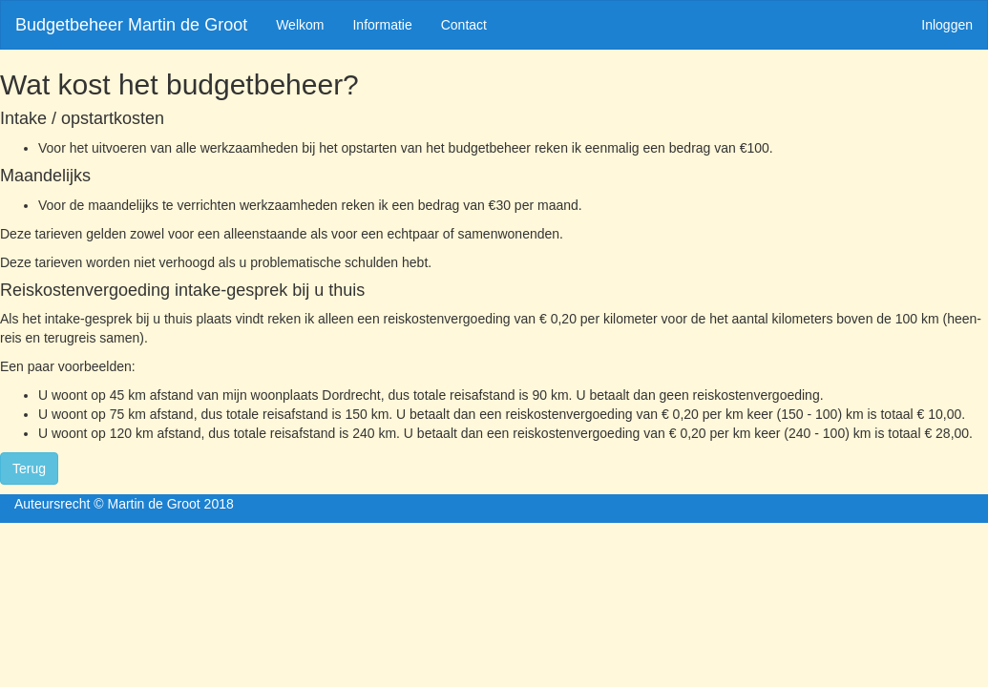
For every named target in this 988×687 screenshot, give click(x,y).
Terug (29, 468)
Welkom (300, 24)
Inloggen (947, 24)
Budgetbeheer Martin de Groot (131, 24)
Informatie (381, 24)
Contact (464, 24)
